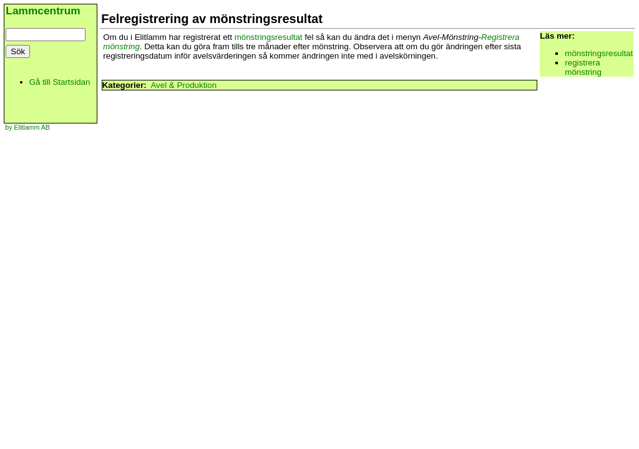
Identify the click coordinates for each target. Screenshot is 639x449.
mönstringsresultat (269, 37)
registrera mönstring (583, 67)
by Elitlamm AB (27, 127)
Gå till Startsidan (59, 82)
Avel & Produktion (183, 85)
